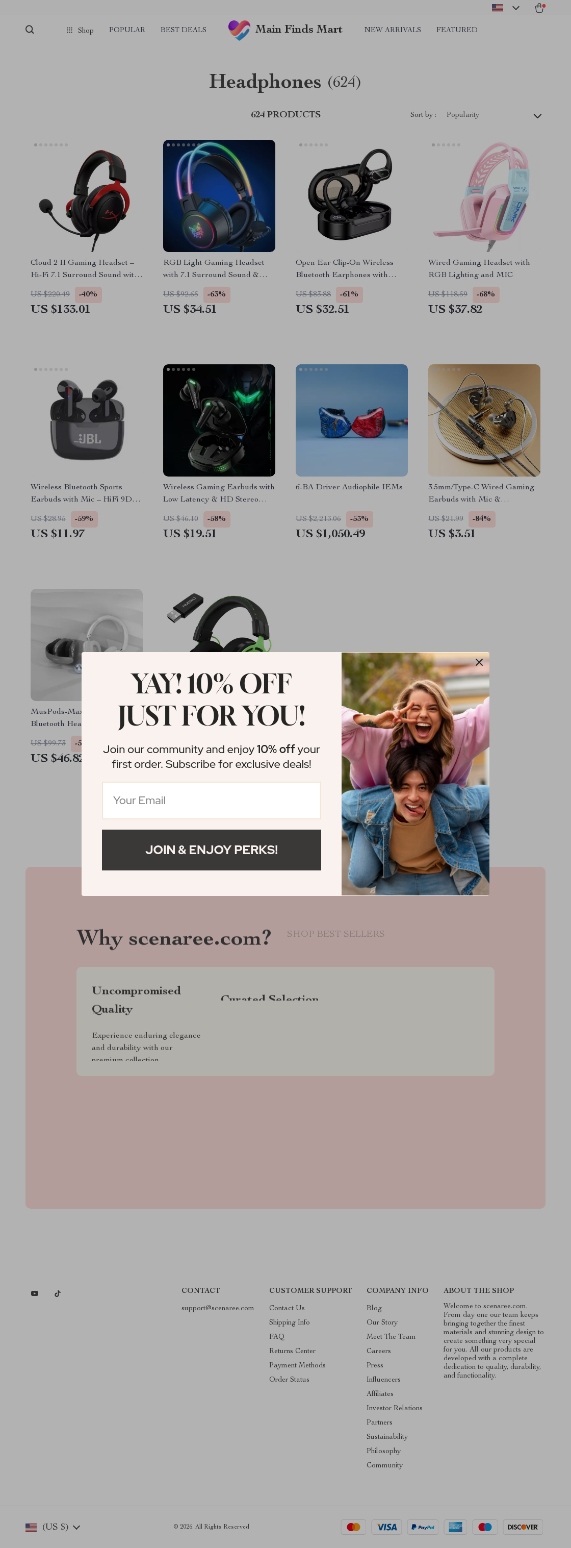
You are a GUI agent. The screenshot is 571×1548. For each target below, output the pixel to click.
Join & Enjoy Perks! (211, 850)
